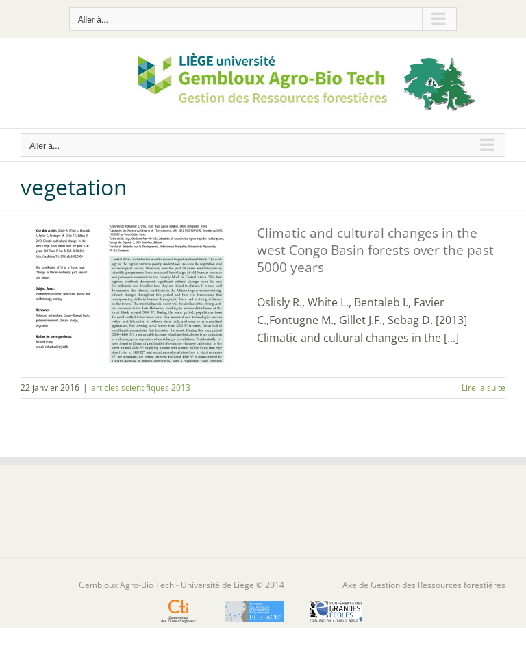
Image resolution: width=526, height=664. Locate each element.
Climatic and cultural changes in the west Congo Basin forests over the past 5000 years (375, 250)
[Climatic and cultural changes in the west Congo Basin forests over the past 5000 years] (130, 294)
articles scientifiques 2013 (140, 387)
